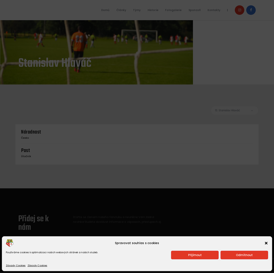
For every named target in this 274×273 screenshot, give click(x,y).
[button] (266, 243)
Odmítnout (244, 255)
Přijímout (195, 255)
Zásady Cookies (16, 265)
